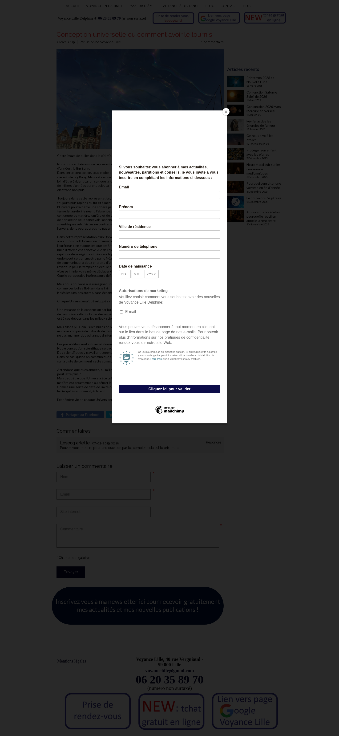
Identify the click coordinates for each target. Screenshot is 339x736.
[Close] (226, 111)
